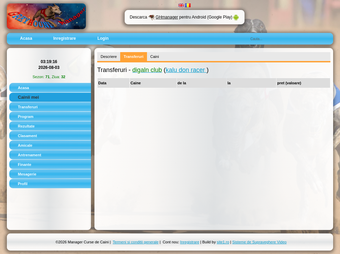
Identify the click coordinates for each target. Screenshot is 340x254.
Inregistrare (64, 38)
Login (103, 38)
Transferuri (27, 107)
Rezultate (26, 126)
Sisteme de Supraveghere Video (259, 242)
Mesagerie (27, 174)
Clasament (27, 136)
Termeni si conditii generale (135, 242)
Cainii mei (28, 97)
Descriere (109, 57)
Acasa (26, 38)
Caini (154, 57)
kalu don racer (186, 69)
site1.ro (223, 242)
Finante (24, 164)
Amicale (25, 145)
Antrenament (29, 155)
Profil (22, 184)
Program (25, 116)
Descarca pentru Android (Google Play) (184, 17)
